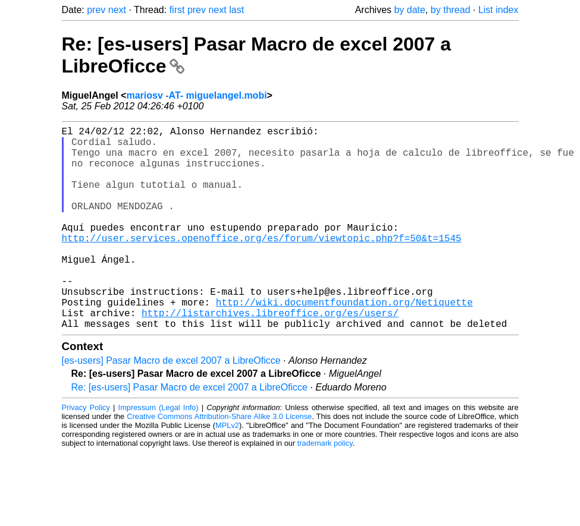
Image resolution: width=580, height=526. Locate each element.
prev (96, 10)
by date (409, 10)
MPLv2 (227, 470)
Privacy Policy (86, 452)
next (117, 10)
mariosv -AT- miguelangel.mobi (196, 95)
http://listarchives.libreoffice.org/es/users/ (270, 355)
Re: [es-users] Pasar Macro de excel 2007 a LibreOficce (189, 432)
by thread (451, 10)
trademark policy (325, 488)
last (236, 10)
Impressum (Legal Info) (158, 452)
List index (498, 10)
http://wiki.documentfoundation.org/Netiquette (344, 342)
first (177, 10)
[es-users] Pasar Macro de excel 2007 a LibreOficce (171, 406)
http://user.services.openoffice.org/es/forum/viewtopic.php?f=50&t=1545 (262, 263)
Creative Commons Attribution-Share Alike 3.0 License (219, 461)
